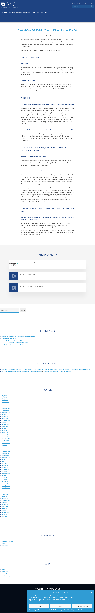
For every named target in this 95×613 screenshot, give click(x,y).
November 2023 (6, 439)
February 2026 (5, 402)
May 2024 (4, 430)
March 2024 (5, 432)
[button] (91, 592)
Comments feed (6, 574)
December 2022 (6, 451)
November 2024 (6, 422)
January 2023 (5, 449)
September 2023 (6, 443)
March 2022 (5, 465)
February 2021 (5, 484)
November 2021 (6, 471)
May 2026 (4, 396)
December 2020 (6, 486)
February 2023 (5, 447)
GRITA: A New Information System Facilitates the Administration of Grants (21, 345)
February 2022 (5, 467)
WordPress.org (6, 576)
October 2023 (5, 441)
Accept (39, 606)
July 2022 (4, 459)
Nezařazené (5, 545)
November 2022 (6, 453)
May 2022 (4, 461)
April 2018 (4, 516)
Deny (60, 606)
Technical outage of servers (9, 338)
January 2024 (5, 437)
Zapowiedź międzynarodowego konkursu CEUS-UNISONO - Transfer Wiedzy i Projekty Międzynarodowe (29, 369)
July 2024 (4, 428)
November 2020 (6, 488)
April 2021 (4, 480)
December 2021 (6, 469)
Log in (3, 569)
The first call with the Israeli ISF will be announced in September (18, 336)
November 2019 (6, 502)
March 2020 (5, 498)
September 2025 (6, 412)
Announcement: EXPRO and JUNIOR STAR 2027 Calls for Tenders (18, 343)
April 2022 (4, 463)
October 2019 (5, 504)
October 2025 (5, 410)
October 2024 (5, 424)
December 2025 (6, 406)
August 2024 (5, 426)
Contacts (44, 13)
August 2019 (5, 506)
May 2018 (4, 514)
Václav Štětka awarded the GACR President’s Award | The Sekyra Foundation (22, 371)
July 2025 (4, 414)
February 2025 (5, 416)
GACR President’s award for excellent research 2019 (57, 371)
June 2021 (4, 478)
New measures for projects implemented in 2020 (47, 29)
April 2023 (4, 445)
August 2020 (5, 494)
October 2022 (5, 455)
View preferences (82, 606)
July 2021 (4, 475)
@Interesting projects (7, 541)
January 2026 (5, 404)
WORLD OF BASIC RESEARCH (23, 13)
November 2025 (6, 408)
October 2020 (5, 490)
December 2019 (6, 500)
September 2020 (6, 492)
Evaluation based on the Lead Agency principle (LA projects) (74, 369)
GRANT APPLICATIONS (8, 13)
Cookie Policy (32, 610)
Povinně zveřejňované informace (83, 610)
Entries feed (5, 572)
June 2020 (4, 496)
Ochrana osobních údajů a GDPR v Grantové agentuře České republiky (55, 610)
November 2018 (6, 510)
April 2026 (4, 398)
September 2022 (6, 457)
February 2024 (5, 435)
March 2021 (5, 482)
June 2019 (4, 508)
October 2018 (5, 512)
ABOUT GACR (35, 13)
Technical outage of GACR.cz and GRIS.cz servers (15, 341)
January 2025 (5, 418)
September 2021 (6, 473)
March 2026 (5, 400)
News (3, 543)
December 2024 (6, 420)
